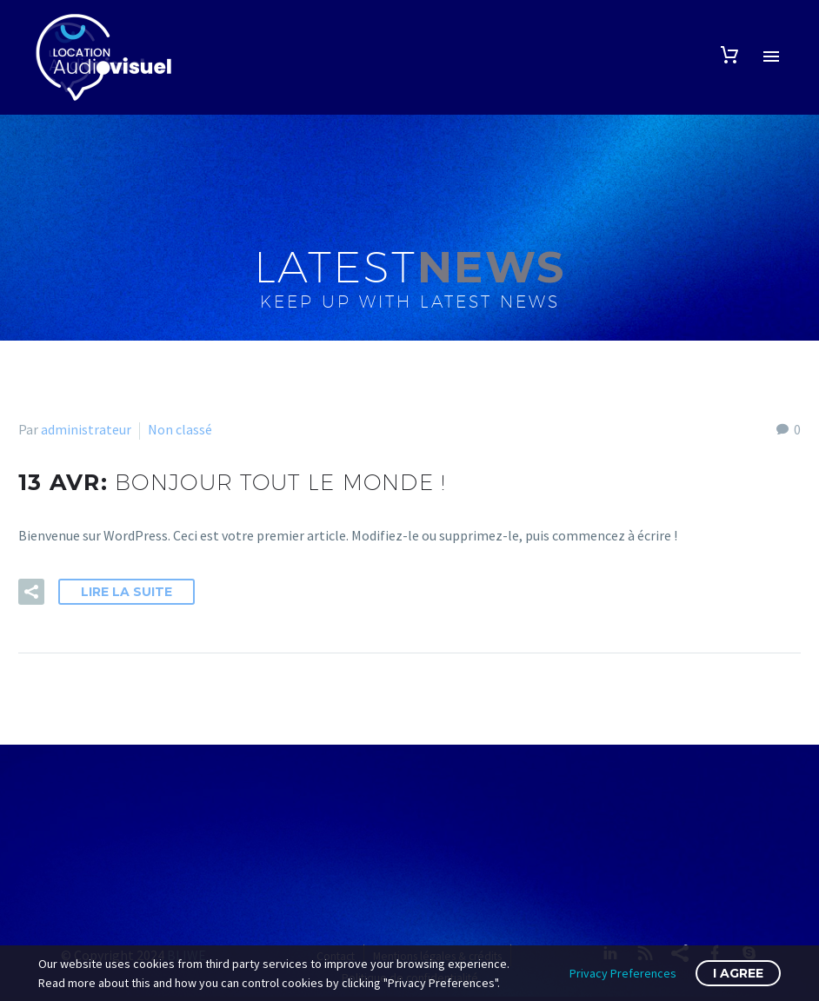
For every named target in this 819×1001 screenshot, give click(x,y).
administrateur (86, 429)
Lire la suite (126, 592)
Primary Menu (771, 56)
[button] (31, 592)
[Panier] (729, 54)
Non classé (180, 429)
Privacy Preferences (622, 973)
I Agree (738, 973)
